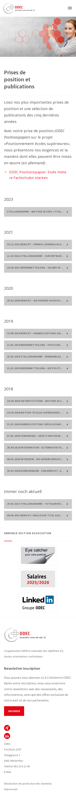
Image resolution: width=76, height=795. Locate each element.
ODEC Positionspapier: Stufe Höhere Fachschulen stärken (37, 175)
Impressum (11, 789)
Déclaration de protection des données (28, 783)
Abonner (14, 711)
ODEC (7, 728)
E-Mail (7, 772)
